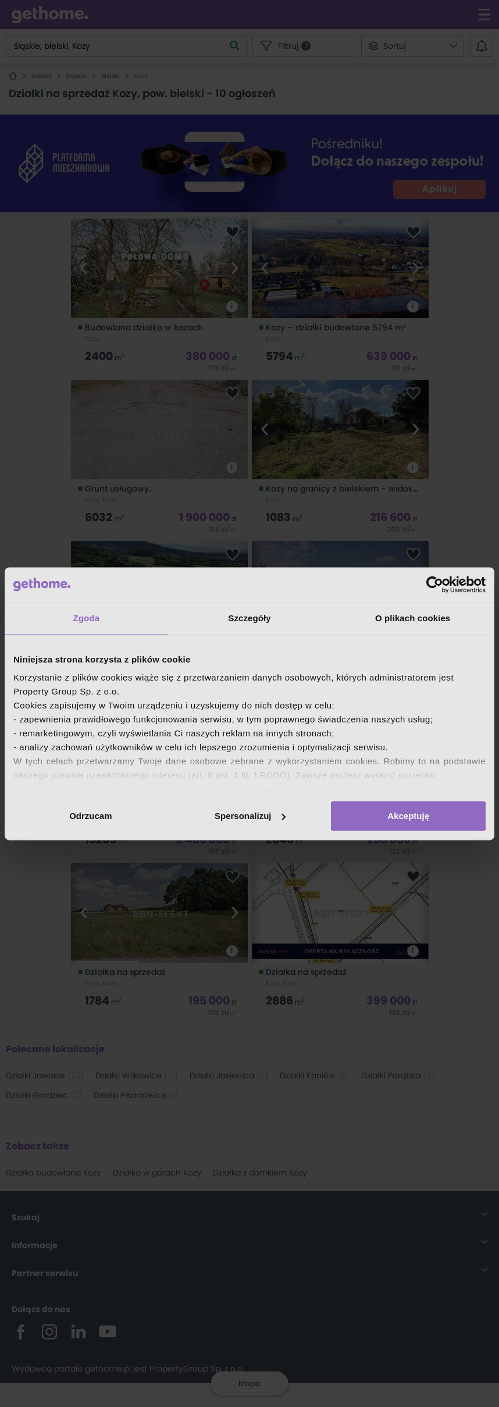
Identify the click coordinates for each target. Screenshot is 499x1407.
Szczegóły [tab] (249, 618)
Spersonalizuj (250, 816)
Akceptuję (408, 816)
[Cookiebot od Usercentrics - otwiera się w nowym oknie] (435, 584)
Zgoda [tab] (86, 618)
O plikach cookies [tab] (412, 618)
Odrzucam (90, 816)
